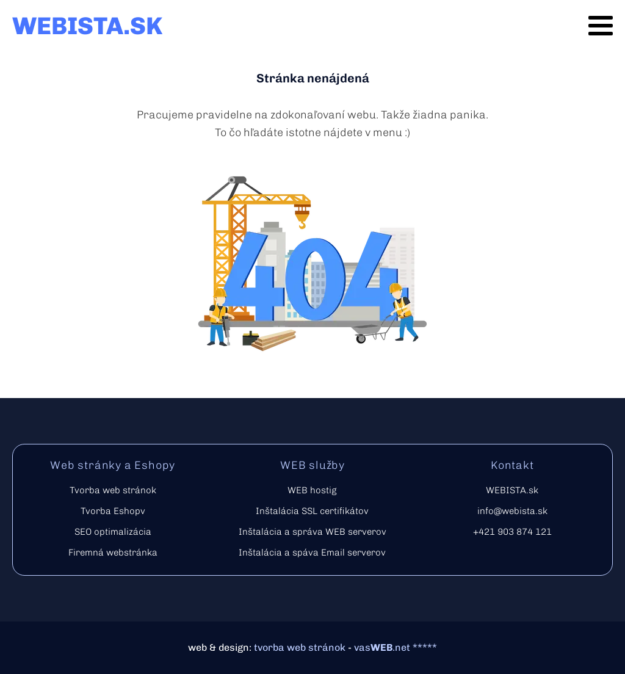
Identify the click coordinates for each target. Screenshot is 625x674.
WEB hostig (312, 490)
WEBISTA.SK (87, 25)
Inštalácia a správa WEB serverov (312, 531)
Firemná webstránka (112, 552)
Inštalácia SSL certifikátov (312, 511)
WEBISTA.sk (512, 490)
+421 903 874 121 (512, 531)
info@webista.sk (512, 511)
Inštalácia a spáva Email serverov (312, 552)
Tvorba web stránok (113, 490)
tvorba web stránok (299, 647)
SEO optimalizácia (112, 531)
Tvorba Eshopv (113, 511)
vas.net (382, 647)
